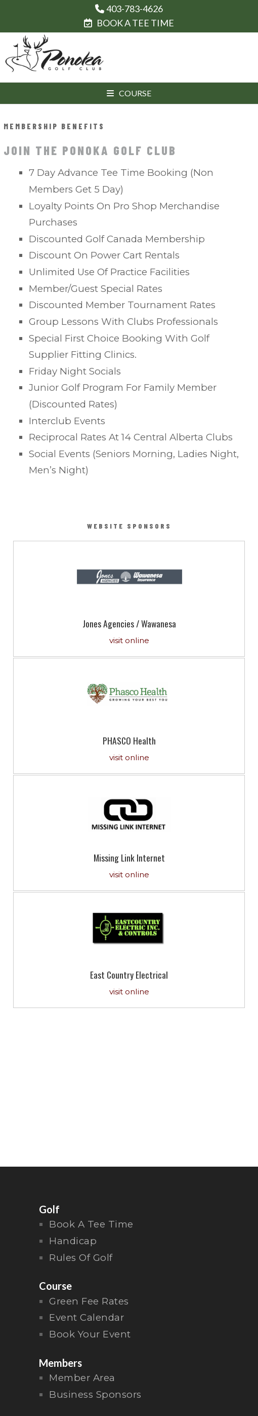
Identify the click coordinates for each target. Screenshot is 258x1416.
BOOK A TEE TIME (129, 22)
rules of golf (81, 1257)
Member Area (82, 1378)
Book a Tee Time (91, 1224)
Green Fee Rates (89, 1301)
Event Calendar (86, 1317)
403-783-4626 (134, 8)
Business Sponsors (95, 1394)
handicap (73, 1241)
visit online (129, 640)
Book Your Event (90, 1334)
